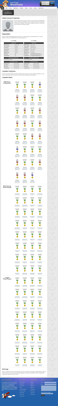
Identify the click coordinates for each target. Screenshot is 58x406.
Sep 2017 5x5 (24, 142)
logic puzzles (7, 385)
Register (21, 8)
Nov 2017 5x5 (39, 129)
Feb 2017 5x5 (17, 168)
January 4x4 (32, 392)
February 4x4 (33, 389)
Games (35, 8)
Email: (42, 384)
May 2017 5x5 (24, 155)
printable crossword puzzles (9, 389)
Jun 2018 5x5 (17, 116)
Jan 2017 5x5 (24, 168)
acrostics (3, 385)
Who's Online (22, 385)
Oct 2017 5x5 (17, 142)
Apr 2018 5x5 (32, 116)
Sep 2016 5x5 (17, 181)
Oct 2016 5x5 (40, 168)
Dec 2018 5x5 (32, 90)
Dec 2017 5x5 (32, 129)
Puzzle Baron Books (23, 389)
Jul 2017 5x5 (40, 142)
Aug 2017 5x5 (32, 142)
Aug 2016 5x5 (24, 181)
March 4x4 (32, 385)
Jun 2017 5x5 (17, 155)
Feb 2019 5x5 (17, 90)
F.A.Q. (10, 8)
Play (6, 8)
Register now (48, 5)
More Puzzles (41, 8)
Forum (31, 8)
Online (26, 8)
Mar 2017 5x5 (40, 155)
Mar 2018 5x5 (40, 116)
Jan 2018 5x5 (24, 129)
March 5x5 (32, 387)
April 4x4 (32, 382)
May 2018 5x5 (24, 116)
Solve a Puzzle (22, 382)
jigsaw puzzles (11, 384)
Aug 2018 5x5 (32, 103)
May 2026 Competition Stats (14, 57)
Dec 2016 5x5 (32, 353)
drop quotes (12, 385)
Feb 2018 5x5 (17, 129)
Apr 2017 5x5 (32, 155)
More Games (22, 394)
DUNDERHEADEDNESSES (35, 55)
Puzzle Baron (5, 382)
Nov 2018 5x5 (39, 90)
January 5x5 (32, 394)
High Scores (16, 8)
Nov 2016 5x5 (32, 168)
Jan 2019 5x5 (24, 90)
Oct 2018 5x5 (17, 103)
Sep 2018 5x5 (24, 103)
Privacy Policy (22, 396)
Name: (42, 382)
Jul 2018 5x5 (40, 103)
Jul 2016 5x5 (32, 181)
